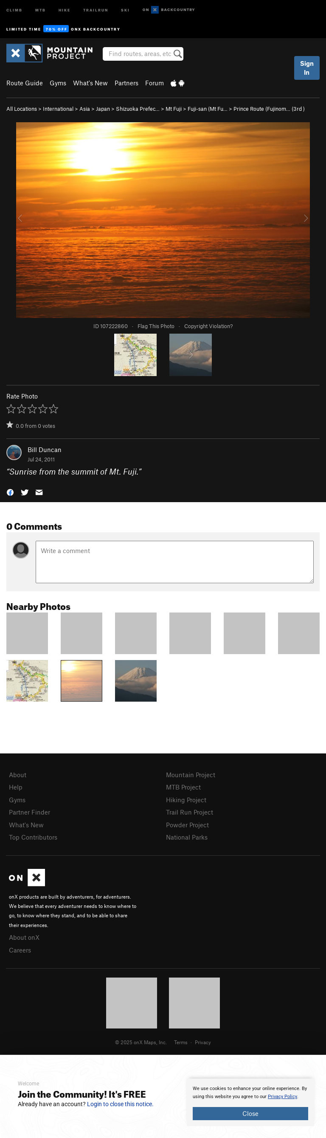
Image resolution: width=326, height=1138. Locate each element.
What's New (90, 83)
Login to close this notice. (120, 1104)
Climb (14, 9)
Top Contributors (33, 837)
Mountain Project (190, 774)
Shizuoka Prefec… (138, 108)
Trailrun (95, 9)
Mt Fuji (174, 108)
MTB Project (183, 787)
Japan (103, 108)
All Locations (21, 108)
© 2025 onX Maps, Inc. (141, 1042)
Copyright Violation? (208, 326)
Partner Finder (29, 812)
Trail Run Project (189, 812)
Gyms (58, 83)
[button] (10, 491)
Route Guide (24, 83)
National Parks (187, 837)
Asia (84, 108)
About (17, 774)
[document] (250, 1102)
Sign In (307, 67)
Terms (181, 1042)
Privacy (203, 1042)
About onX (24, 937)
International (58, 108)
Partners (126, 83)
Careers (20, 950)
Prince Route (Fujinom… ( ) (269, 108)
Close (250, 1113)
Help (15, 787)
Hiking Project (186, 800)
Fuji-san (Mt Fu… (208, 108)
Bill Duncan (45, 449)
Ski (125, 9)
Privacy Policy (282, 1096)
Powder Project (187, 825)
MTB (40, 9)
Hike (64, 9)
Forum (154, 83)
